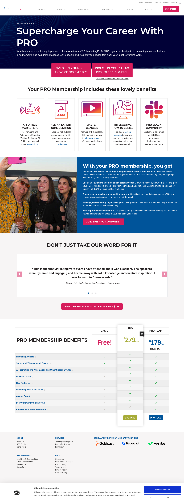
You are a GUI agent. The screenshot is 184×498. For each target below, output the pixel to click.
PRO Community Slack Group (30, 403)
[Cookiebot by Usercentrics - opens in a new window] (16, 493)
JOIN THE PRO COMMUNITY (133, 221)
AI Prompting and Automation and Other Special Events (43, 370)
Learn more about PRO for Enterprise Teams (112, 79)
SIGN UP (149, 10)
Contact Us (59, 459)
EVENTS (61, 10)
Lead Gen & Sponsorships (27, 459)
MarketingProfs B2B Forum (29, 390)
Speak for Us (22, 467)
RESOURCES (83, 10)
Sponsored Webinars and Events (32, 363)
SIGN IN (129, 10)
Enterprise (157, 2)
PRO (21, 10)
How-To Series (23, 383)
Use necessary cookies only (162, 485)
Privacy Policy (61, 470)
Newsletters (21, 447)
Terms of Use (60, 467)
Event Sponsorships (25, 462)
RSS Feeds (21, 444)
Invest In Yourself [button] (71, 69)
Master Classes (23, 376)
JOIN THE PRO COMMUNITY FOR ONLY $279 (91, 306)
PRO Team (155, 418)
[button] (19, 274)
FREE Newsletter (145, 2)
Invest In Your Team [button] (112, 69)
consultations (61, 144)
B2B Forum (59, 447)
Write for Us (21, 464)
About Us (20, 441)
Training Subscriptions (64, 441)
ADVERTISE (107, 10)
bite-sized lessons (93, 138)
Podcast (166, 2)
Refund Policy (60, 464)
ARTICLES (40, 10)
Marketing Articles (25, 357)
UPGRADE (130, 418)
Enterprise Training (63, 444)
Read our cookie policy (113, 486)
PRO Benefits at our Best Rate (31, 409)
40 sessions (32, 144)
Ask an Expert (23, 396)
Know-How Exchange (64, 462)
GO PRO (170, 9)
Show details (40, 493)
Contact (174, 2)
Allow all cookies (162, 477)
